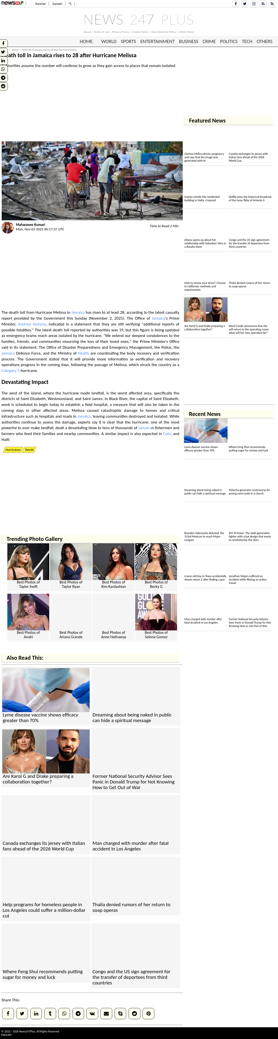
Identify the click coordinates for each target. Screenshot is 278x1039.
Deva (7, 381)
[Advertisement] (92, 107)
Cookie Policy (140, 32)
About (87, 32)
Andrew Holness (32, 324)
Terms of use (101, 32)
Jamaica (78, 312)
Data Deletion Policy (163, 32)
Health (83, 353)
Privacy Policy (120, 32)
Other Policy (186, 32)
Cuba (167, 433)
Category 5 (10, 370)
